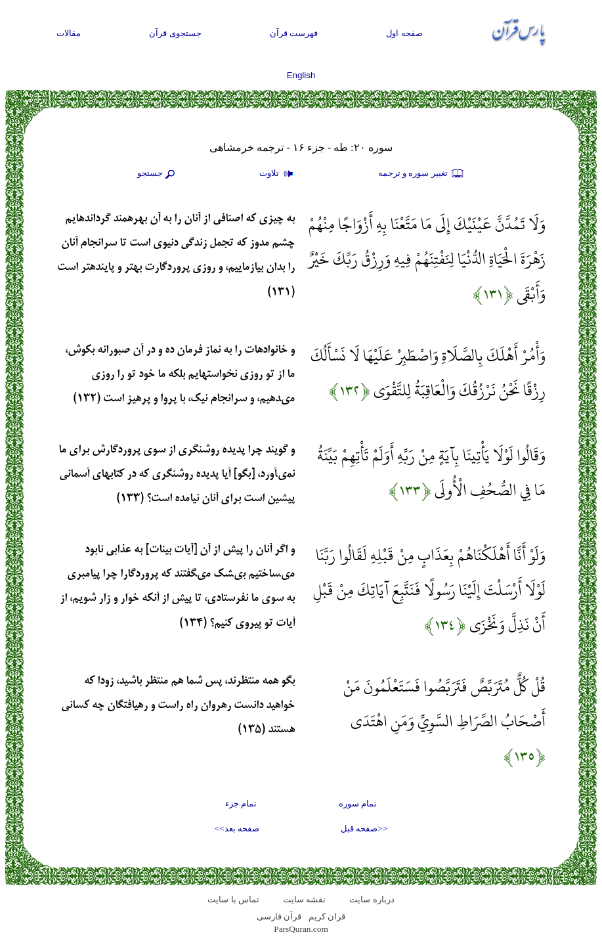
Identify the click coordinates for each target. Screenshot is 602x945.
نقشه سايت (304, 899)
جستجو (157, 174)
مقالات (68, 33)
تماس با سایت (233, 899)
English (301, 75)
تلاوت (277, 174)
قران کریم (327, 916)
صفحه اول (404, 33)
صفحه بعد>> (237, 828)
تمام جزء (241, 803)
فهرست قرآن (294, 33)
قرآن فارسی (279, 916)
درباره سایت (371, 899)
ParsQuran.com (301, 929)
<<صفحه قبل (364, 828)
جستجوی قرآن (175, 33)
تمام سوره (358, 803)
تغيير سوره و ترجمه (421, 174)
